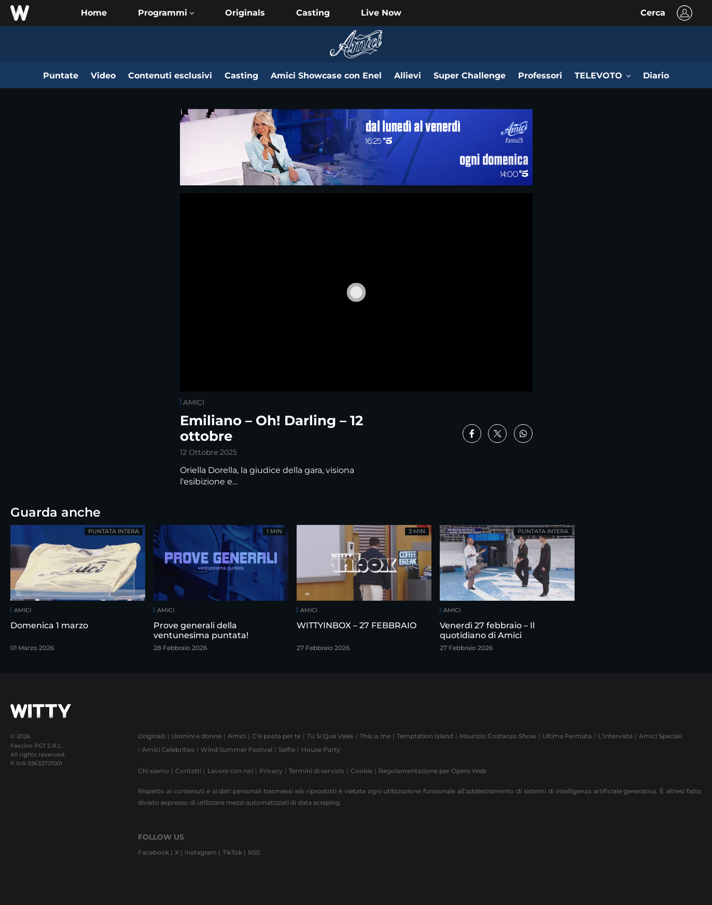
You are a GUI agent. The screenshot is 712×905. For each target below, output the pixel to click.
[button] (166, 13)
